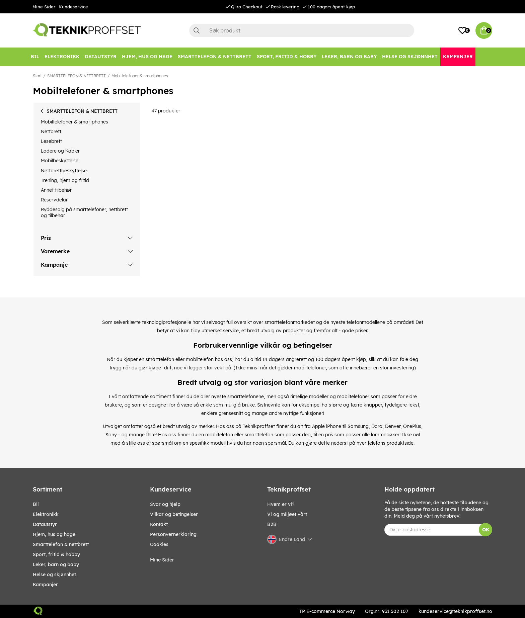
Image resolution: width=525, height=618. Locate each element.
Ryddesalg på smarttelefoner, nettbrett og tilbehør (84, 212)
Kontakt (159, 524)
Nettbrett (51, 131)
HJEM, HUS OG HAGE (54, 534)
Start (37, 75)
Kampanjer (45, 585)
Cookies (159, 544)
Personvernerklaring (173, 534)
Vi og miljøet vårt (287, 514)
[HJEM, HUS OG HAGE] (147, 57)
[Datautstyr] (100, 57)
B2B (272, 524)
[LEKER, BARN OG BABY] (349, 57)
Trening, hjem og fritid (65, 180)
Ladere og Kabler (60, 151)
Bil (36, 504)
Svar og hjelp (165, 504)
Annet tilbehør (56, 190)
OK (485, 530)
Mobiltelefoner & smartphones (139, 75)
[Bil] (35, 57)
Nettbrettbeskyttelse (64, 171)
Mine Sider (43, 6)
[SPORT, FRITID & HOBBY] (286, 57)
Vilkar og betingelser (174, 514)
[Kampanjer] (457, 57)
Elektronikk (46, 514)
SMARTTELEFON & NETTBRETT (76, 75)
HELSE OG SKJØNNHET (54, 574)
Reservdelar (54, 200)
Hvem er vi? (280, 504)
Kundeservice (73, 6)
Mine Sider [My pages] (162, 560)
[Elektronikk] (62, 57)
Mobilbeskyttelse (59, 161)
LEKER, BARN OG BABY (56, 564)
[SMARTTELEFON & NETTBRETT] (214, 57)
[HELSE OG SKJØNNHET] (409, 57)
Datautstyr (45, 524)
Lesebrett (51, 141)
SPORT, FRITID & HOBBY (56, 554)
